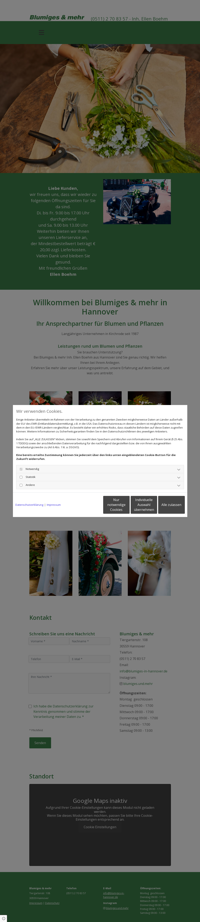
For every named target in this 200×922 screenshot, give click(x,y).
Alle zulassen (166, 504)
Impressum (54, 505)
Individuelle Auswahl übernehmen (127, 505)
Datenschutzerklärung (29, 505)
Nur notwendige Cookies (88, 504)
